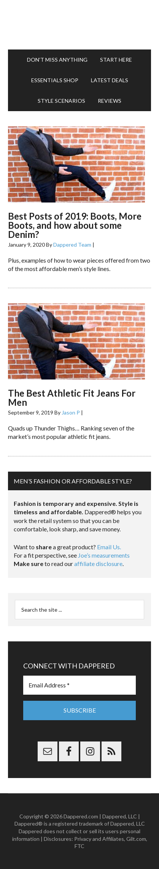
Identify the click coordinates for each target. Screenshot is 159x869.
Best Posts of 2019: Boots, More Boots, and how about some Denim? (75, 225)
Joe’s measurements (104, 555)
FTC (79, 846)
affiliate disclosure (98, 563)
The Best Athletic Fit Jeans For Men (71, 397)
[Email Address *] (79, 685)
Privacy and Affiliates (99, 839)
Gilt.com (136, 839)
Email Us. (109, 546)
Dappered (79, 25)
